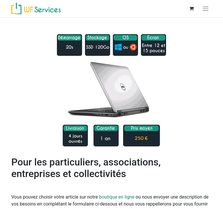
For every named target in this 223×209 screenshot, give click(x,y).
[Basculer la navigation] (205, 8)
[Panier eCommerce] (191, 8)
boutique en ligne (116, 197)
